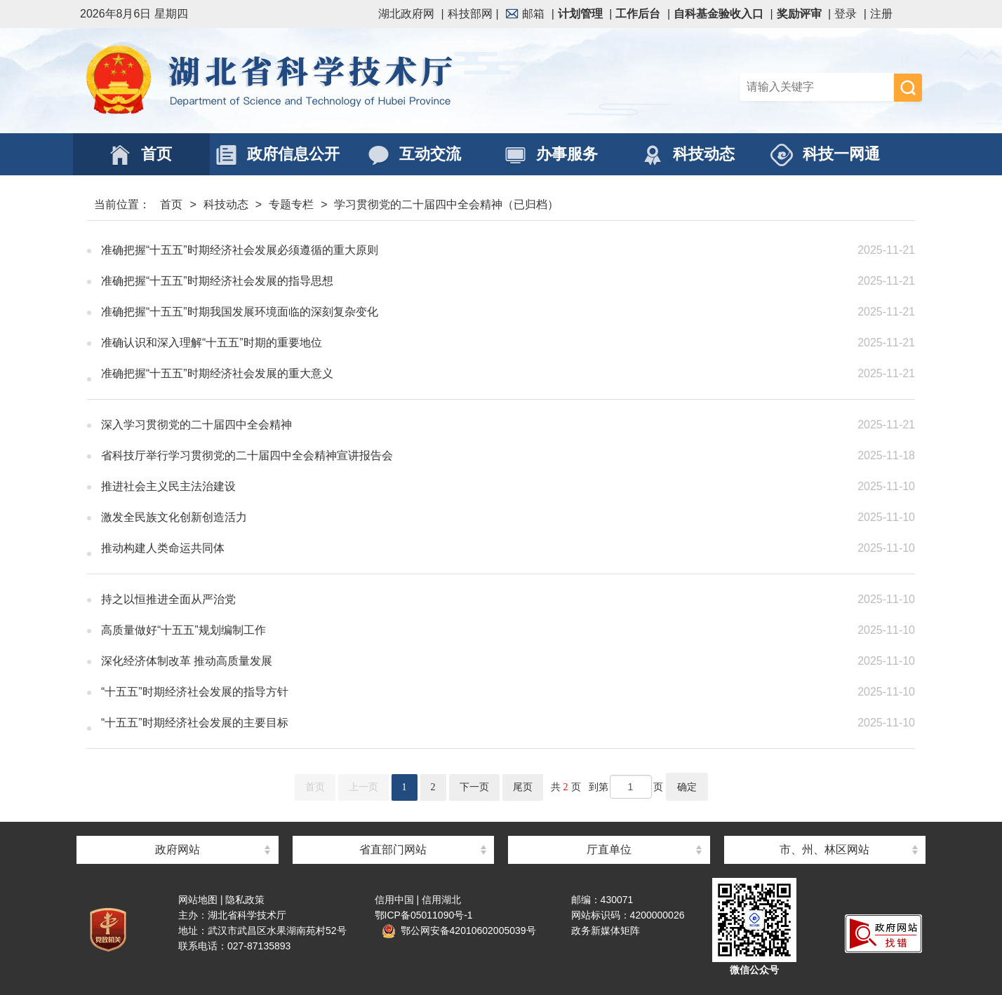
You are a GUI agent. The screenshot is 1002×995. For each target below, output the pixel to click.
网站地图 (198, 899)
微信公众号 (754, 969)
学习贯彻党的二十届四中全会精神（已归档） (446, 204)
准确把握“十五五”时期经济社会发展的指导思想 (406, 281)
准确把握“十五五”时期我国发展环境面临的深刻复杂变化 (406, 312)
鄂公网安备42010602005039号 (459, 930)
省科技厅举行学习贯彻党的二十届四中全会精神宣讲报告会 (406, 455)
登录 (845, 14)
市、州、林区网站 (824, 849)
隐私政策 (245, 899)
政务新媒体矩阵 (605, 930)
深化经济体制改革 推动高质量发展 (406, 661)
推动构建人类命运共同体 (406, 548)
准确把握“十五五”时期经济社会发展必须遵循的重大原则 (406, 250)
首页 (171, 204)
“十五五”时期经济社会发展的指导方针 (406, 692)
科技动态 (225, 204)
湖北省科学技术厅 (290, 80)
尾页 (523, 787)
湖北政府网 (406, 14)
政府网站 (177, 849)
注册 (881, 14)
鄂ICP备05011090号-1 (424, 915)
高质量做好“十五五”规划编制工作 (406, 630)
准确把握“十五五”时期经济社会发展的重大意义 (406, 373)
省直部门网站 (393, 849)
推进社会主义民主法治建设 (406, 486)
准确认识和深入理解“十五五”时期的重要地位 (406, 342)
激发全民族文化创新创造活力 (406, 517)
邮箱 (525, 14)
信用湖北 (441, 899)
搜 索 (908, 87)
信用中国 (394, 899)
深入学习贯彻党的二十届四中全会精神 (406, 424)
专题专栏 (291, 204)
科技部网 (470, 14)
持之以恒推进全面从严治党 (406, 599)
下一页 (474, 787)
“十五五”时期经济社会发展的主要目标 (406, 723)
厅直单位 (609, 849)
